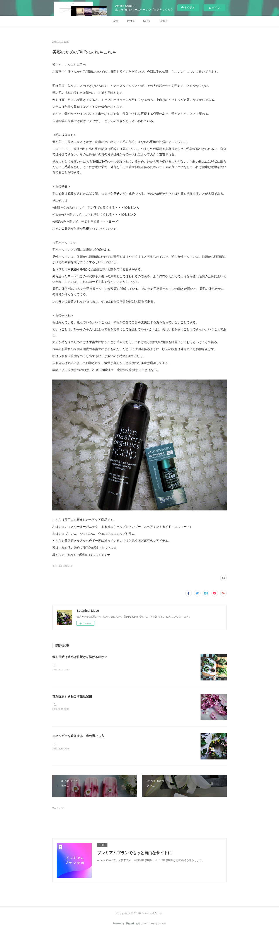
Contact (162, 21)
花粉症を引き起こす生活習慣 (72, 696)
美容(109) (57, 566)
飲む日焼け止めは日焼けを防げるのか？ (79, 657)
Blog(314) (67, 566)
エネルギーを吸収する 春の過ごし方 (78, 736)
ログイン (214, 7)
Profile (130, 21)
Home (114, 21)
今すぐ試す (188, 7)
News (146, 21)
